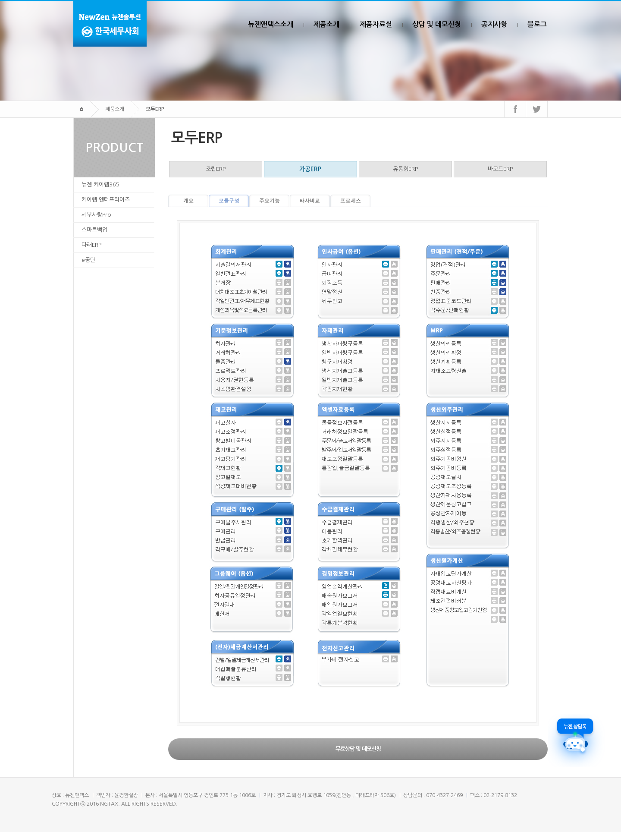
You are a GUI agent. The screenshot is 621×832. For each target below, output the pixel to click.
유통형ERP (405, 169)
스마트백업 (94, 230)
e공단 (88, 260)
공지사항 (494, 24)
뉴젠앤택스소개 (270, 24)
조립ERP (216, 169)
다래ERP (91, 245)
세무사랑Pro (96, 214)
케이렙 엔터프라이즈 (106, 199)
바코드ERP (500, 169)
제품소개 (326, 24)
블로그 (537, 24)
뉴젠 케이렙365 (100, 184)
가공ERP (310, 169)
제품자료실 (376, 24)
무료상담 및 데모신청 (358, 749)
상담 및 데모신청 (436, 24)
